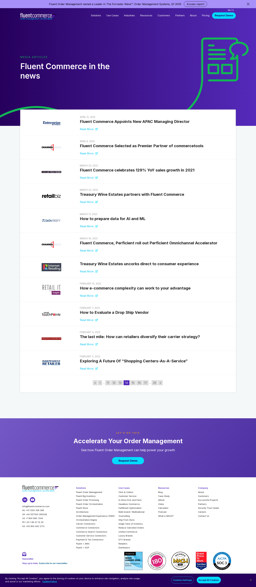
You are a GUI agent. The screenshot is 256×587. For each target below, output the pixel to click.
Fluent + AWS (82, 543)
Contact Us (203, 516)
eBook (161, 500)
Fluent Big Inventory (86, 496)
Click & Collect (126, 492)
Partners (180, 15)
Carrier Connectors (85, 524)
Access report (195, 4)
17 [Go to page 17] (145, 382)
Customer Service (127, 496)
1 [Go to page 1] (100, 382)
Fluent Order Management (89, 492)
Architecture (82, 512)
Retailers (123, 543)
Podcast (162, 512)
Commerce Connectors (87, 528)
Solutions (96, 15)
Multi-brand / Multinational (131, 512)
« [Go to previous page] (95, 382)
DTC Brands (125, 539)
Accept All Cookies (209, 581)
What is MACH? (166, 516)
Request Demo (224, 15)
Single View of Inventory (131, 524)
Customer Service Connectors (91, 536)
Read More (89, 129)
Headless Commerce (129, 504)
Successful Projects (208, 500)
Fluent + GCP (82, 547)
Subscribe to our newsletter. (53, 563)
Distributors (124, 547)
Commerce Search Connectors (91, 532)
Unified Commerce (128, 532)
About (193, 15)
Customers (164, 15)
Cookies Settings (182, 581)
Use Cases (112, 15)
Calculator (163, 508)
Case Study (164, 496)
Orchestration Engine (86, 520)
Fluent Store (82, 508)
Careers (202, 512)
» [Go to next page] (160, 382)
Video (161, 504)
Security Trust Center (208, 508)
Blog (160, 492)
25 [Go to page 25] (154, 382)
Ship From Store (127, 520)
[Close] (250, 581)
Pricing (205, 15)
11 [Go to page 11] (108, 382)
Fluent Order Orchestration (89, 504)
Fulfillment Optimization (130, 508)
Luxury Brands (126, 536)
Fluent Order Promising (87, 500)
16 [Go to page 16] (139, 382)
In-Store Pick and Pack (130, 500)
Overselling (124, 516)
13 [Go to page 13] (120, 382)
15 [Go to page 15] (133, 382)
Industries (129, 15)
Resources (146, 15)
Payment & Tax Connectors (90, 539)
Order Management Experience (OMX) (95, 516)
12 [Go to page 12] (114, 382)
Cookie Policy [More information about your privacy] (49, 583)
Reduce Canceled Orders (131, 528)
